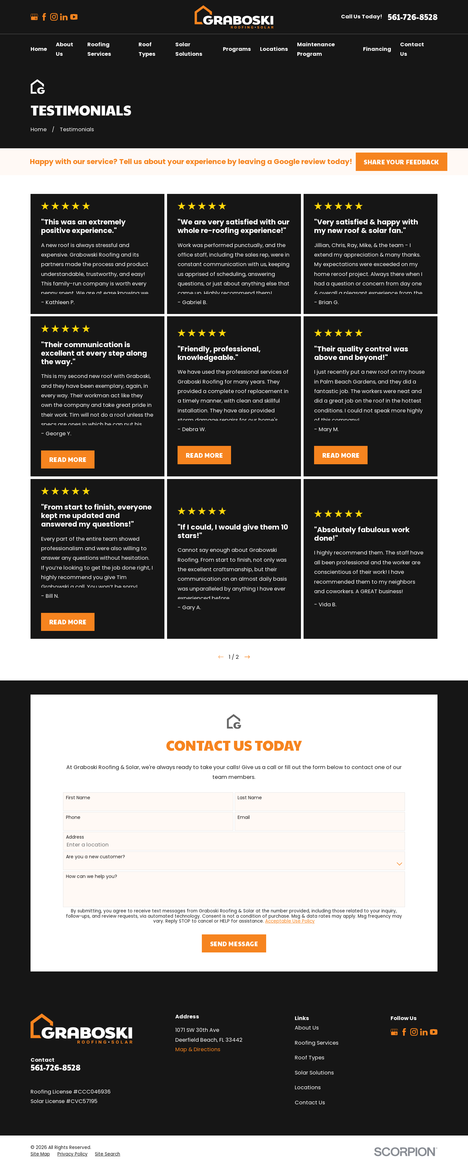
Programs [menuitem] (237, 49)
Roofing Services (316, 1043)
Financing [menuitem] (377, 49)
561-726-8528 (412, 17)
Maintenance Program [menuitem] (316, 49)
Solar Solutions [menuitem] (188, 49)
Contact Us (310, 1102)
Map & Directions (197, 1049)
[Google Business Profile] (34, 17)
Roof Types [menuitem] (147, 49)
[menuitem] (40, 1154)
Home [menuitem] (39, 49)
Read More (68, 459)
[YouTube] (74, 17)
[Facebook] (44, 17)
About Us (307, 1028)
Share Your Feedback (401, 161)
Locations (308, 1087)
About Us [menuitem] (64, 49)
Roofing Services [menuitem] (99, 49)
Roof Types (309, 1057)
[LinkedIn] (64, 17)
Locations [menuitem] (274, 49)
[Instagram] (54, 17)
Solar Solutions (314, 1072)
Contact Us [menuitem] (412, 49)
